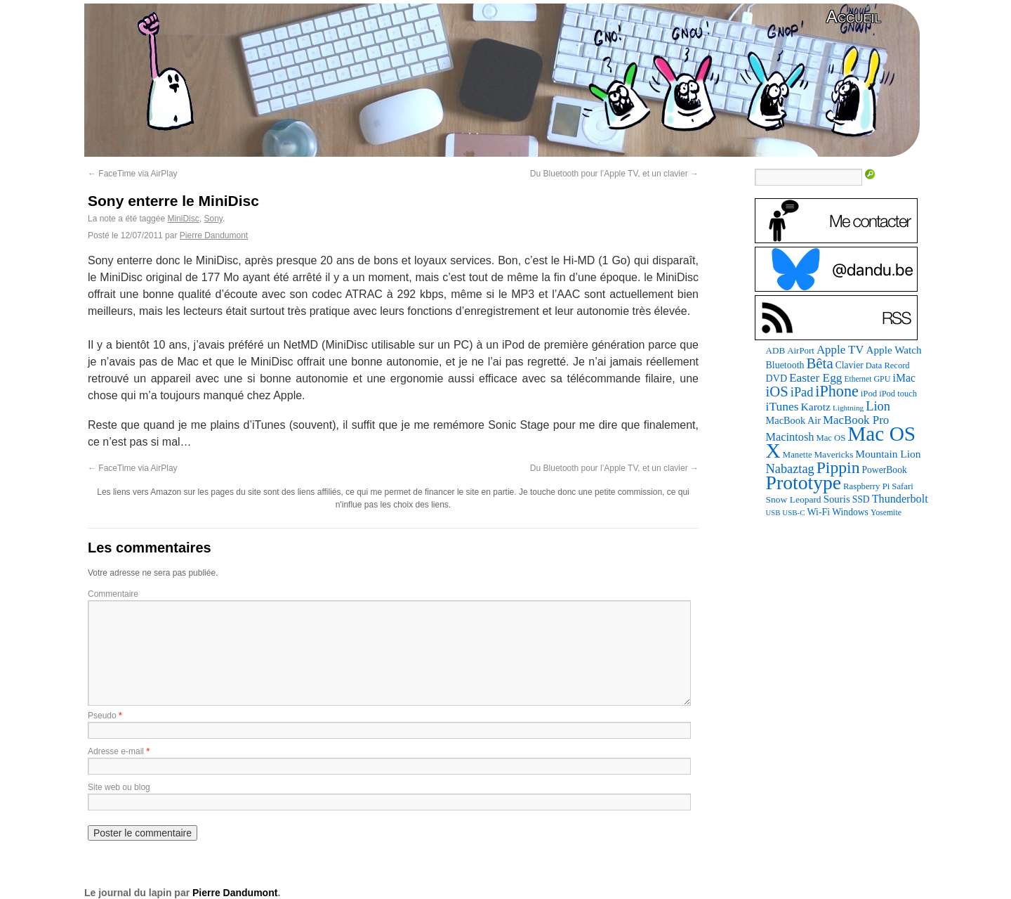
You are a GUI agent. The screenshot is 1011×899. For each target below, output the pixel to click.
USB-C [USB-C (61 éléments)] (793, 512)
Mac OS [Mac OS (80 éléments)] (830, 438)
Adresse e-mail (116, 751)
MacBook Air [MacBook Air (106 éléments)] (793, 420)
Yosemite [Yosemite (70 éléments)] (886, 512)
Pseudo (102, 715)
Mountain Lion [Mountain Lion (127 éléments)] (887, 454)
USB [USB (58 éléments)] (773, 513)
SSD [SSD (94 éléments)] (861, 499)
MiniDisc (183, 219)
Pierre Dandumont (214, 235)
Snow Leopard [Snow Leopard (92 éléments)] (793, 499)
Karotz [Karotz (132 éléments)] (815, 407)
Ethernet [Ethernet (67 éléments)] (857, 379)
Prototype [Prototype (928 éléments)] (803, 482)
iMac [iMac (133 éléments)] (904, 378)
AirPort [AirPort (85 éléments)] (800, 350)
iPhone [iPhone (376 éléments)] (836, 391)
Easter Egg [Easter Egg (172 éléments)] (815, 377)
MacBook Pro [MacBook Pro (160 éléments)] (856, 420)
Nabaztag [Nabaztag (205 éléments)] (790, 469)
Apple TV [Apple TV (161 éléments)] (840, 349)
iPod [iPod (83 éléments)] (869, 394)
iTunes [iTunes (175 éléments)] (782, 406)
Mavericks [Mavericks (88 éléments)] (834, 454)
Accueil (853, 16)
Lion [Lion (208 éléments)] (878, 406)
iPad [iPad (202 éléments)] (802, 392)
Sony (213, 219)
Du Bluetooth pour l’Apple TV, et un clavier (614, 174)
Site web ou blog (119, 787)
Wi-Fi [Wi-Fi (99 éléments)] (819, 512)
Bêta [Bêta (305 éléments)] (819, 363)
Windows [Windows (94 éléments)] (850, 512)
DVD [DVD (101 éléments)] (776, 378)
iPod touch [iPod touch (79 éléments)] (898, 394)
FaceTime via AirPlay (133, 174)
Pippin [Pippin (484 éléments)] (838, 467)
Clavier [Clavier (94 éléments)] (849, 365)
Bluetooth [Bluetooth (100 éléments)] (785, 365)
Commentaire (113, 594)
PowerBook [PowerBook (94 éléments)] (883, 470)
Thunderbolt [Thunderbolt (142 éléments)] (900, 499)
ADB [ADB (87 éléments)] (776, 350)
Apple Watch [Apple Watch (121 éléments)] (894, 350)
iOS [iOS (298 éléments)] (777, 391)
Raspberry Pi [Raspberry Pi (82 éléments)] (866, 486)
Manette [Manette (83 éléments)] (797, 455)
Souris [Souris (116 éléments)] (837, 499)
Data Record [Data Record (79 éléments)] (888, 365)
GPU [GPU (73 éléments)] (881, 379)
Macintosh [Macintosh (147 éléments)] (790, 437)
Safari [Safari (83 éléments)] (902, 486)
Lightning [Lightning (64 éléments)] (848, 407)
